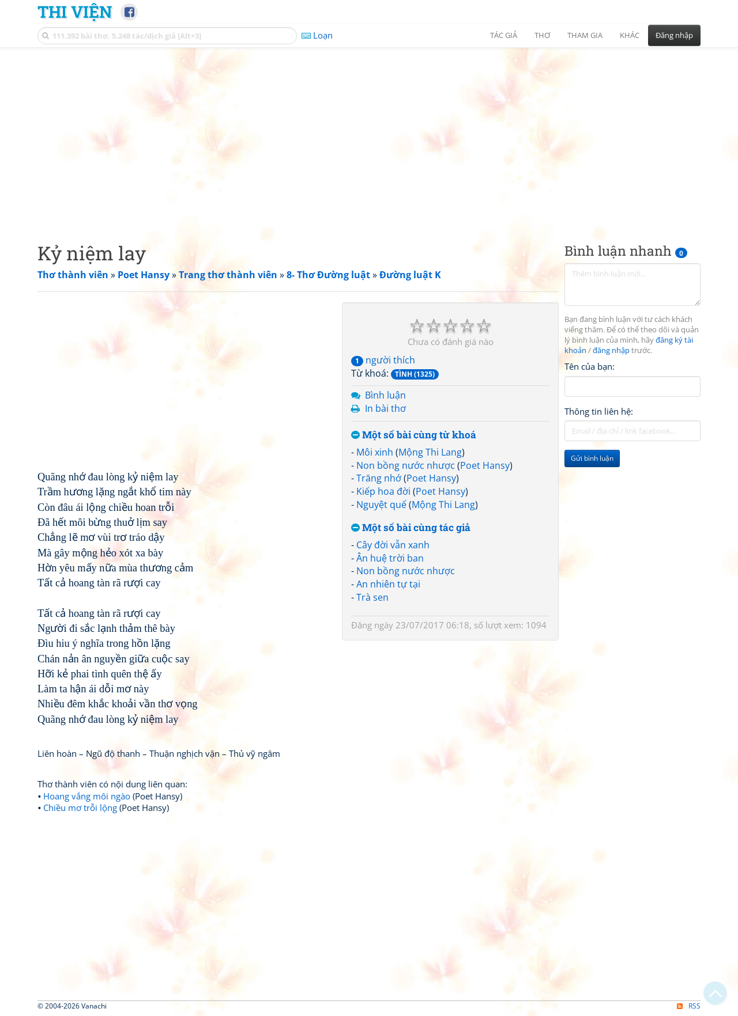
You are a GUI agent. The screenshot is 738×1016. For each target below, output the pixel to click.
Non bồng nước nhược (405, 465)
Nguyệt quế (381, 504)
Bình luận (385, 395)
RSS (689, 1006)
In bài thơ (385, 408)
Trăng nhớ (378, 478)
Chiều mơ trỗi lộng (80, 807)
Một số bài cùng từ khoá (413, 435)
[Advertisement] (369, 135)
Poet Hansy (485, 465)
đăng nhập (611, 350)
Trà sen (372, 597)
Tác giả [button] (503, 35)
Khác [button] (629, 35)
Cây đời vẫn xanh (393, 545)
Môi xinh (374, 452)
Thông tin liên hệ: (598, 411)
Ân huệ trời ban (390, 558)
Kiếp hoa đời (383, 491)
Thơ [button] (542, 35)
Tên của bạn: (589, 366)
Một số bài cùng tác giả (410, 527)
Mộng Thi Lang (430, 452)
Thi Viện (74, 11)
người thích (383, 360)
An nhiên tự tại (388, 584)
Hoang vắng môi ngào (86, 796)
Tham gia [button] (585, 35)
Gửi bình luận (592, 458)
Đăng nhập (674, 35)
